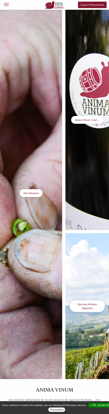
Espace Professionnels (92, 4)
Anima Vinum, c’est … (87, 119)
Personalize (57, 409)
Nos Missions (31, 193)
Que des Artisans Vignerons (87, 306)
